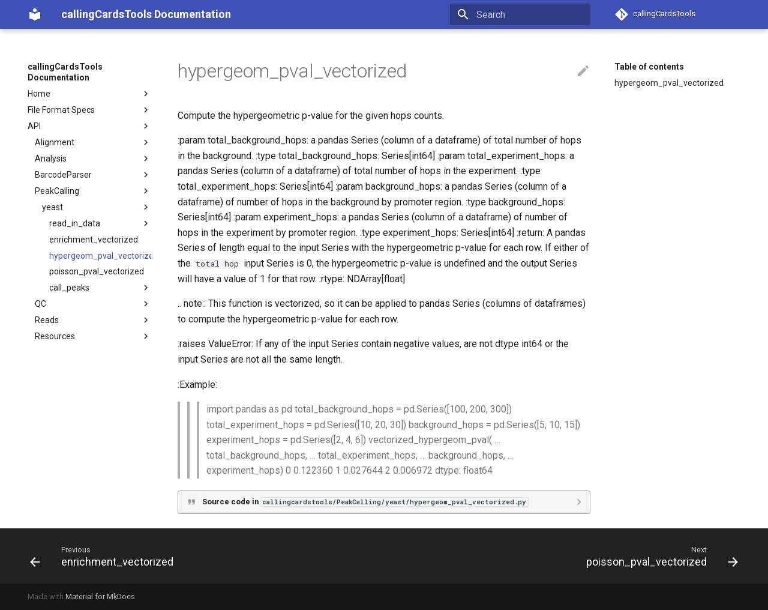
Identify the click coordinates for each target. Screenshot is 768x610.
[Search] (520, 14)
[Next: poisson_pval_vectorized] (659, 556)
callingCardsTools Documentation (65, 72)
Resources (93, 336)
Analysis (93, 158)
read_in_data (100, 223)
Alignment (93, 142)
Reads (93, 320)
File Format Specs (89, 109)
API (89, 126)
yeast (96, 207)
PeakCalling (93, 191)
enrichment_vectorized (93, 239)
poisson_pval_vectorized (96, 271)
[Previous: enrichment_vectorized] (104, 556)
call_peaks (100, 287)
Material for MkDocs (100, 596)
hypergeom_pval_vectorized (100, 256)
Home (89, 93)
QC (93, 303)
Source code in (365, 501)
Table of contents (649, 66)
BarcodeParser (93, 174)
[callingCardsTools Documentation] (35, 14)
